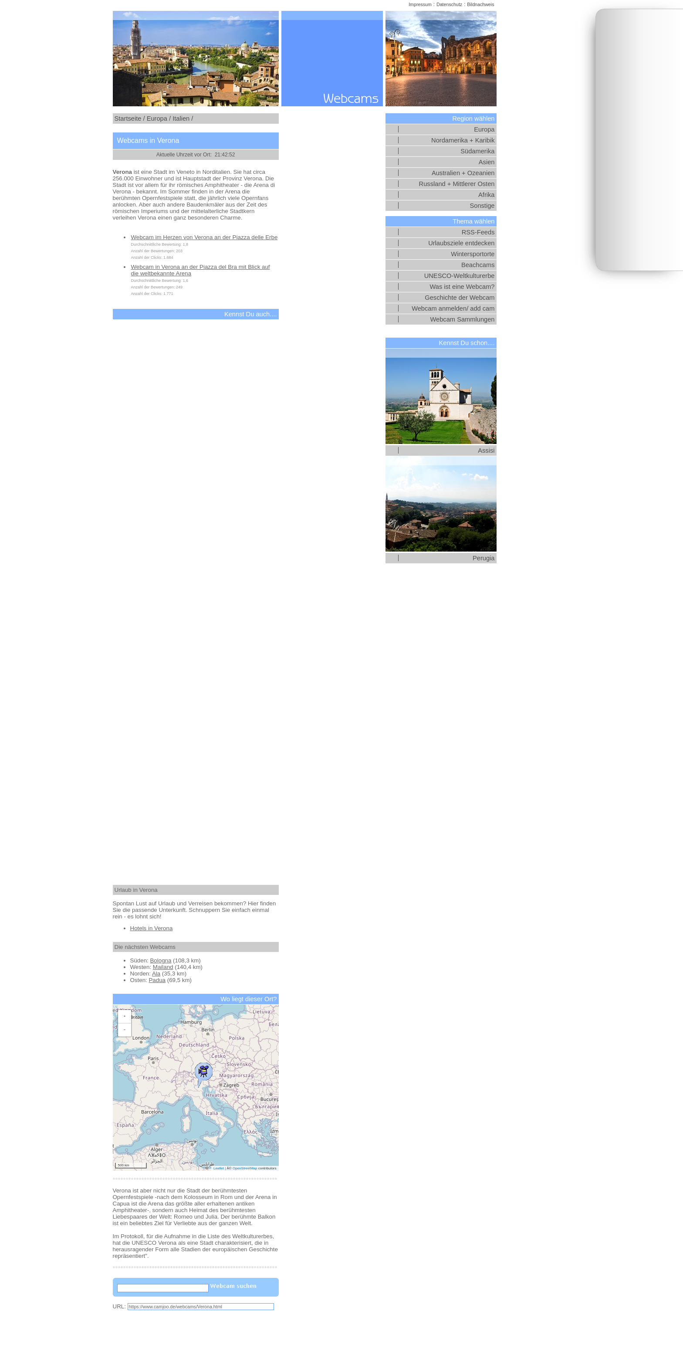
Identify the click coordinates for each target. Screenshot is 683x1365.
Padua (157, 980)
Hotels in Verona (151, 928)
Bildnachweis (480, 4)
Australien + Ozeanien (463, 172)
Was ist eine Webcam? (461, 286)
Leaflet (218, 1168)
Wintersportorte (472, 254)
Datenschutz (449, 4)
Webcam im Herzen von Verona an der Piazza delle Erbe (204, 237)
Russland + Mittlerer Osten (457, 183)
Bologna (160, 960)
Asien (487, 162)
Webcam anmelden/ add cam (453, 308)
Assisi (486, 450)
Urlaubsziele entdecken (461, 243)
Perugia (484, 558)
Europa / (159, 118)
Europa (484, 129)
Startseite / (130, 118)
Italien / (182, 118)
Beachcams (478, 264)
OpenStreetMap (245, 1168)
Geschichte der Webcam (459, 297)
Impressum (420, 4)
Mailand (163, 967)
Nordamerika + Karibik (462, 140)
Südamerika (477, 151)
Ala (156, 973)
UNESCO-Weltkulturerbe (459, 275)
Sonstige (482, 205)
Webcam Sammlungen (462, 319)
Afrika (486, 194)
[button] (203, 1073)
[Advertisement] (639, 140)
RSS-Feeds (478, 232)
